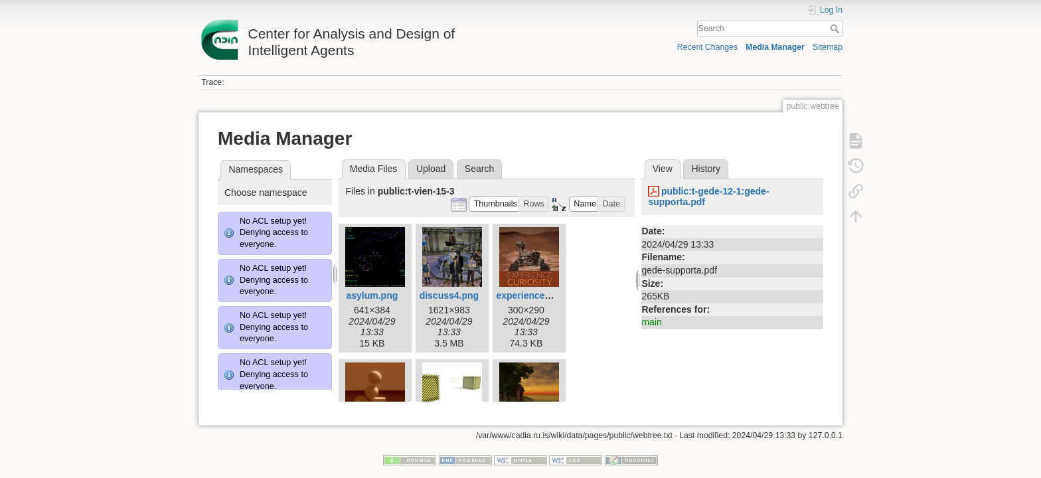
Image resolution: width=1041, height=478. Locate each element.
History (705, 168)
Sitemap (827, 47)
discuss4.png (449, 295)
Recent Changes (707, 47)
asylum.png (372, 295)
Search (836, 28)
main (651, 322)
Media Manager (775, 47)
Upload (430, 168)
